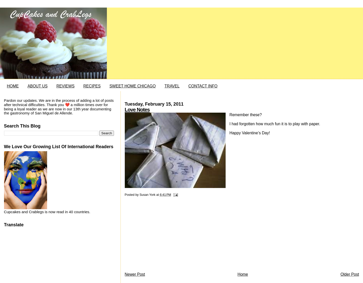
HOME (13, 86)
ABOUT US (37, 86)
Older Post (350, 274)
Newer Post (135, 274)
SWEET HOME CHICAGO (132, 86)
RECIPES (92, 86)
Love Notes (137, 109)
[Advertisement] (162, 235)
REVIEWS (65, 86)
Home (242, 274)
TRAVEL (172, 86)
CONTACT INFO (203, 86)
